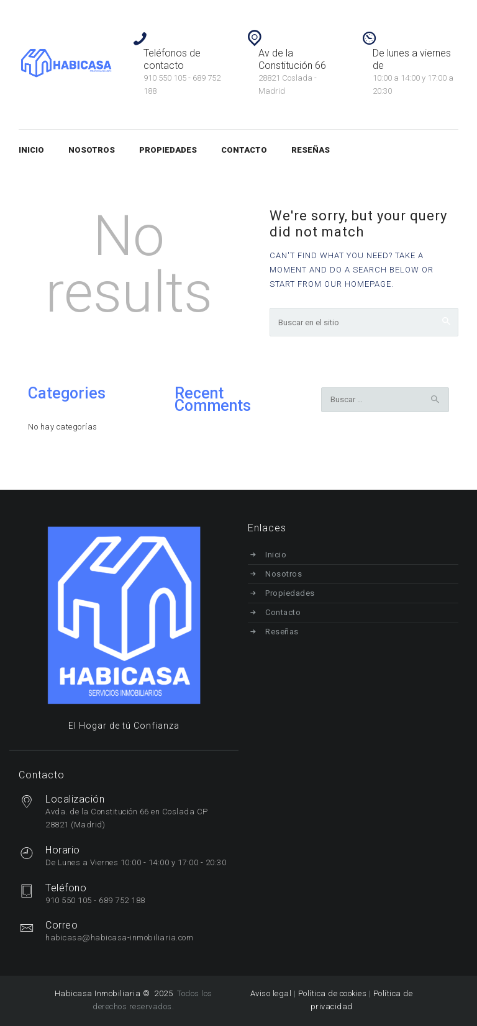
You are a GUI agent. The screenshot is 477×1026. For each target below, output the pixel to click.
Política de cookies (332, 993)
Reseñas (282, 631)
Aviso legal (271, 993)
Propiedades (291, 593)
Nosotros (284, 573)
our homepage (357, 284)
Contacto (283, 612)
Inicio (276, 554)
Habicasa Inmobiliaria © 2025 (115, 993)
